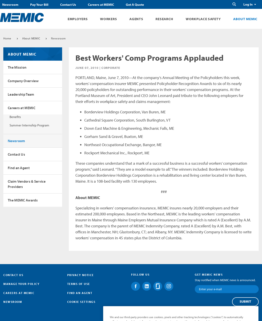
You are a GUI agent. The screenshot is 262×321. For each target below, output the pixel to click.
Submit (245, 302)
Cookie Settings (81, 302)
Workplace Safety (203, 19)
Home (7, 38)
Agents (136, 19)
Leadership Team (21, 94)
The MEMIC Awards (23, 200)
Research (164, 19)
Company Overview (23, 81)
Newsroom (10, 5)
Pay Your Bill (39, 5)
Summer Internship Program (29, 125)
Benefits (15, 117)
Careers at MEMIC (101, 5)
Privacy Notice (80, 275)
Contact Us (68, 5)
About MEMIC (245, 19)
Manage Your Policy (21, 284)
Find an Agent (19, 168)
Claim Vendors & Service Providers (26, 184)
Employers (78, 19)
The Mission (17, 67)
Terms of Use (78, 284)
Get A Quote (135, 5)
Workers (108, 19)
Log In (248, 4)
